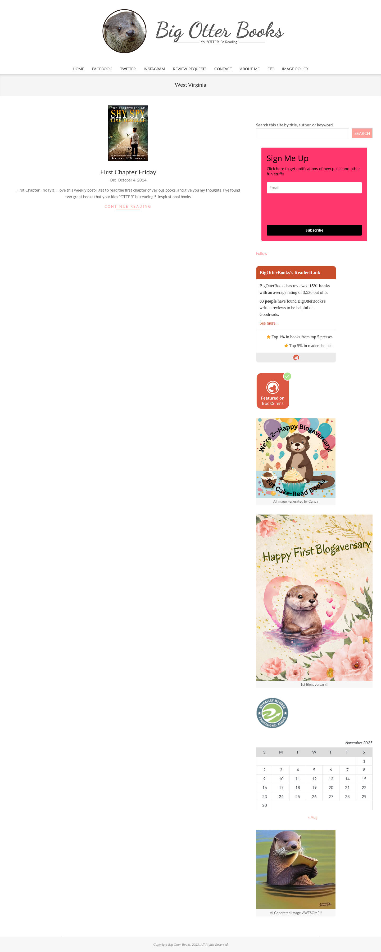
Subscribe (314, 230)
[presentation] (307, 209)
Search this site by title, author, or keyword (294, 124)
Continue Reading (128, 206)
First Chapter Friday (128, 172)
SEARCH (362, 133)
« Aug (313, 817)
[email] (314, 187)
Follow (261, 253)
